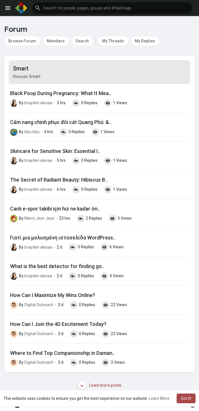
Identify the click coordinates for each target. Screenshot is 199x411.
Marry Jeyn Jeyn (39, 218)
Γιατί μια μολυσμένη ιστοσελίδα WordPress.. (62, 238)
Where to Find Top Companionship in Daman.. (62, 353)
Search (82, 41)
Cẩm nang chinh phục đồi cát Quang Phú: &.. (60, 122)
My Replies (145, 41)
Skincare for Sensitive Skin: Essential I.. (55, 151)
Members (56, 41)
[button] (112, 8)
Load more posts (99, 385)
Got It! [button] (186, 398)
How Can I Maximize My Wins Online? (52, 295)
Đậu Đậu (32, 131)
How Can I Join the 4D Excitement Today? (58, 324)
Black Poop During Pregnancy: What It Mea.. (60, 93)
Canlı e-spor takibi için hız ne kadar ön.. (55, 209)
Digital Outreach (38, 304)
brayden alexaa (38, 103)
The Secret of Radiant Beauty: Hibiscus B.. (58, 180)
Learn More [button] (159, 398)
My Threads (113, 41)
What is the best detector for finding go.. (57, 266)
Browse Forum (22, 41)
